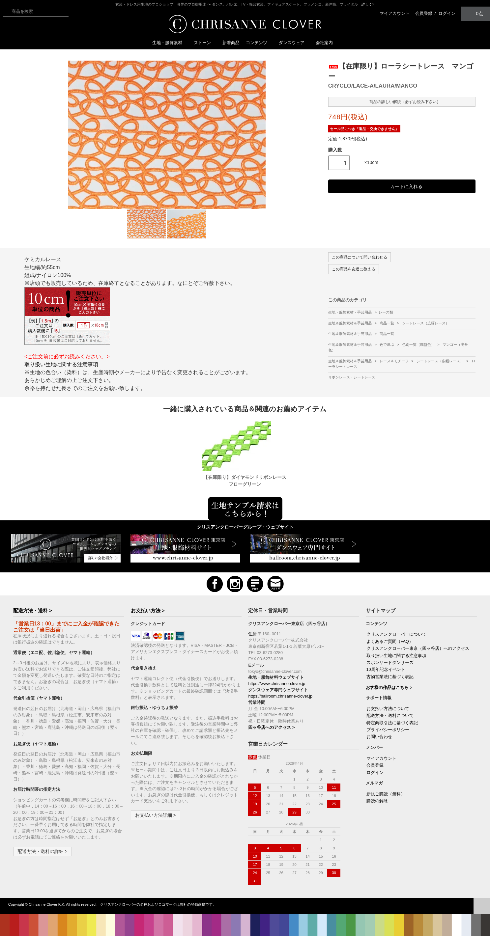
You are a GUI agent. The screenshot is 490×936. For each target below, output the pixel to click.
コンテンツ (259, 42)
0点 (475, 13)
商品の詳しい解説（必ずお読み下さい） (402, 101)
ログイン (446, 13)
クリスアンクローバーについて (396, 634)
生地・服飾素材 (169, 42)
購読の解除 (377, 801)
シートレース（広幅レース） (425, 323)
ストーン (205, 42)
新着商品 (231, 42)
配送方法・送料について (390, 715)
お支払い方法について (387, 708)
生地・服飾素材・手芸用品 (350, 312)
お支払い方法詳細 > (155, 815)
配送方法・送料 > (32, 610)
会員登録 (423, 13)
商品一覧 (387, 323)
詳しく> (368, 4)
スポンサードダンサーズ (390, 662)
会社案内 (324, 42)
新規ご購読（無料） (385, 794)
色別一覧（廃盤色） (419, 344)
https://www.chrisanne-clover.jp (276, 683)
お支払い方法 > (148, 610)
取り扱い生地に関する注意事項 (61, 364)
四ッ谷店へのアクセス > (271, 727)
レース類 (386, 312)
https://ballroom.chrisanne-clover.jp (280, 696)
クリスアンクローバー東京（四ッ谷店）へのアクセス (417, 648)
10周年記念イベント (385, 669)
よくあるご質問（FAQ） (389, 641)
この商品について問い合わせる (359, 257)
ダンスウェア (294, 42)
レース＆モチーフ (395, 361)
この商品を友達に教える (353, 269)
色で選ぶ (387, 344)
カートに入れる (401, 186)
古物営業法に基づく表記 (390, 676)
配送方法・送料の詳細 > (42, 851)
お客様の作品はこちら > (389, 687)
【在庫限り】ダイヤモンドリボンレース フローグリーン (245, 481)
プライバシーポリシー (387, 730)
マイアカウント (395, 13)
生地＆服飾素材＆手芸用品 (350, 323)
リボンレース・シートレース (351, 377)
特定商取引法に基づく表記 (392, 723)
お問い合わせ (379, 736)
